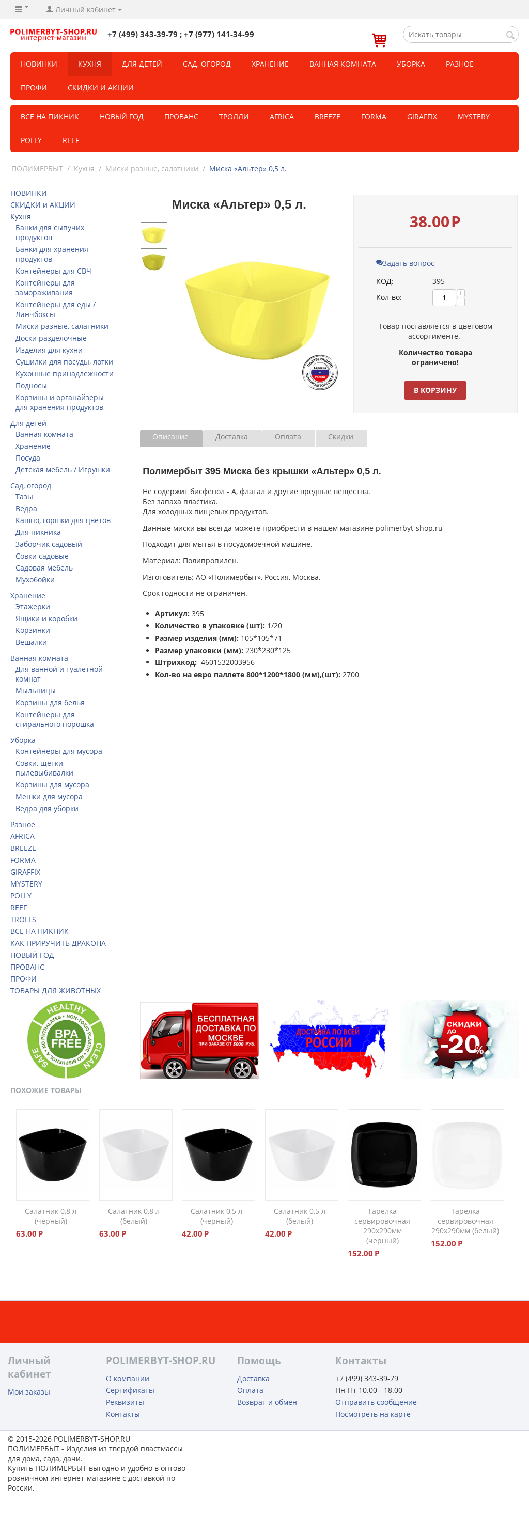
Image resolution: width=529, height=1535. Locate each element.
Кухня (89, 64)
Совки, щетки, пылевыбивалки (44, 768)
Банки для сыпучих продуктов (49, 232)
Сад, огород (207, 64)
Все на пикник (50, 116)
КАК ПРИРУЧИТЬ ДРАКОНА (58, 943)
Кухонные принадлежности (64, 373)
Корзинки (32, 630)
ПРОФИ (23, 979)
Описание (170, 436)
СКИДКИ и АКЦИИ (101, 87)
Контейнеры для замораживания (45, 287)
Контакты (123, 1414)
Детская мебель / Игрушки (62, 469)
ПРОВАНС (27, 967)
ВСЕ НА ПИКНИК (39, 931)
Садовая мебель (44, 568)
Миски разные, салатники (151, 168)
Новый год (122, 116)
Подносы (31, 385)
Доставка (231, 436)
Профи (34, 87)
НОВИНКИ (39, 64)
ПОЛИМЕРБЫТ (37, 168)
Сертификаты (130, 1390)
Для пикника (38, 532)
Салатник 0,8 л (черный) (50, 1216)
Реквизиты (125, 1402)
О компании (127, 1378)
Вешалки (31, 642)
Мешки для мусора (49, 796)
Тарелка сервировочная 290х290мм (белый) (465, 1221)
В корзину (435, 390)
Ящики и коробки (46, 618)
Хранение (270, 64)
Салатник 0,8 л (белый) (134, 1216)
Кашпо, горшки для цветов (63, 520)
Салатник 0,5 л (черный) (216, 1216)
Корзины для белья (50, 702)
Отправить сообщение (376, 1402)
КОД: (385, 281)
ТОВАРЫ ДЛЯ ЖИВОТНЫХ (55, 990)
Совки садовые (42, 556)
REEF (71, 140)
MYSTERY (474, 116)
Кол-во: (389, 297)
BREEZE (327, 116)
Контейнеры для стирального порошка (54, 719)
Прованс (181, 116)
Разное (460, 64)
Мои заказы (29, 1392)
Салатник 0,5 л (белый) (299, 1216)
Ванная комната (342, 64)
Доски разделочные (51, 338)
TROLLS (23, 919)
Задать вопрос (405, 263)
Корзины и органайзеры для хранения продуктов (59, 402)
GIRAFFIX (422, 116)
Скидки (340, 436)
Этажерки (32, 606)
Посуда (27, 458)
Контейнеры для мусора (58, 751)
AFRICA (22, 836)
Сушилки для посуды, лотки (64, 362)
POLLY (31, 140)
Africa (282, 116)
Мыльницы (35, 690)
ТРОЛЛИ (234, 116)
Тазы (24, 496)
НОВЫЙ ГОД (32, 955)
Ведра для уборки (47, 808)
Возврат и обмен (267, 1402)
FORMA (373, 116)
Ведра (26, 508)
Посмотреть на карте (373, 1414)
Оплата (288, 436)
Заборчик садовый (48, 544)
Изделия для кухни (49, 350)
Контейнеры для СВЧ (53, 271)
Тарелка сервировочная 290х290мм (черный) (382, 1225)
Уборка (411, 64)
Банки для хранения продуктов (51, 254)
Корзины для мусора (52, 784)
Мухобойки (35, 579)
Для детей (142, 64)
